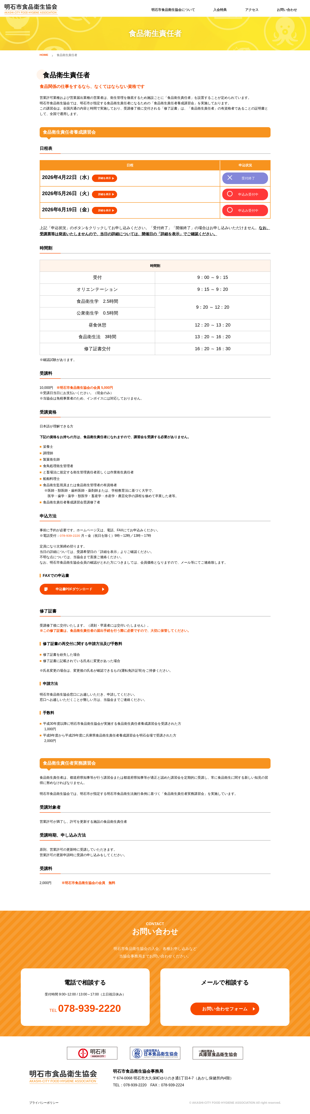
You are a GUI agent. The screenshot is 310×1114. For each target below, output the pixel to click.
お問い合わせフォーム (225, 1011)
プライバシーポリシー (44, 1104)
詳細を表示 (104, 177)
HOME (44, 55)
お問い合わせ (284, 8)
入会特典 (219, 8)
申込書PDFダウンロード (74, 590)
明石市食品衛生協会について (173, 8)
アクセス (250, 8)
